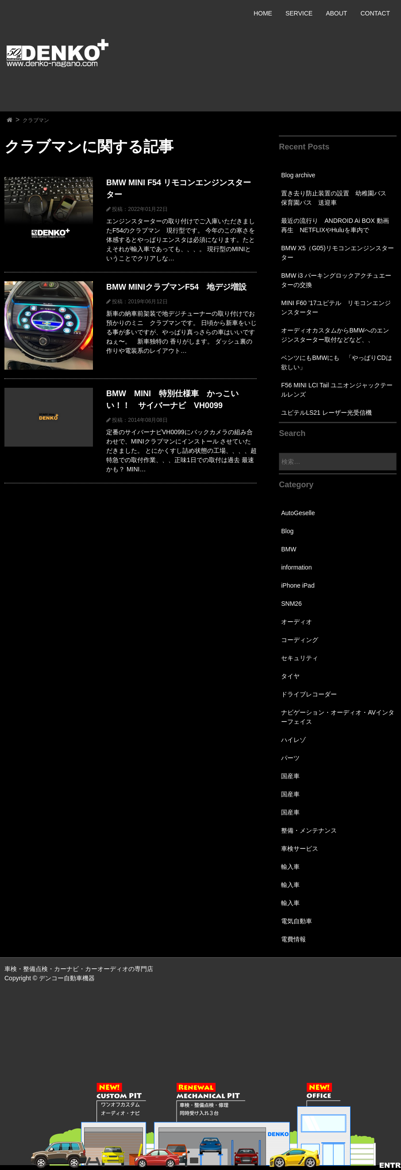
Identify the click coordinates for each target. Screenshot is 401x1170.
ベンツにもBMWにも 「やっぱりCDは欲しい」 (336, 362)
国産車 (290, 776)
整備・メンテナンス (309, 830)
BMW (288, 549)
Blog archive (298, 175)
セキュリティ (299, 657)
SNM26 (291, 603)
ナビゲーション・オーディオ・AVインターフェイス (337, 717)
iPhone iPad (298, 585)
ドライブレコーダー (309, 694)
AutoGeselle (298, 512)
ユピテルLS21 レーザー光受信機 (326, 412)
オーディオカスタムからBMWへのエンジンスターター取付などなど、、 (335, 335)
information (296, 567)
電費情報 (293, 939)
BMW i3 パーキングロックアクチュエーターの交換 (336, 280)
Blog (287, 531)
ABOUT (336, 13)
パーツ (290, 757)
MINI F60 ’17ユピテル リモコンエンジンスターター (336, 307)
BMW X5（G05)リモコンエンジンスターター (337, 253)
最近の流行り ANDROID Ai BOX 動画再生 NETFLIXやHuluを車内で (335, 225)
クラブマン (36, 120)
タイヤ (290, 676)
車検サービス (299, 848)
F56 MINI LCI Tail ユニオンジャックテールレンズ (337, 390)
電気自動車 (296, 921)
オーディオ (296, 621)
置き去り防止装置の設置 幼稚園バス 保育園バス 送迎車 (337, 198)
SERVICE (298, 13)
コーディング (299, 639)
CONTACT (375, 13)
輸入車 (290, 866)
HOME (263, 13)
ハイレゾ (293, 739)
